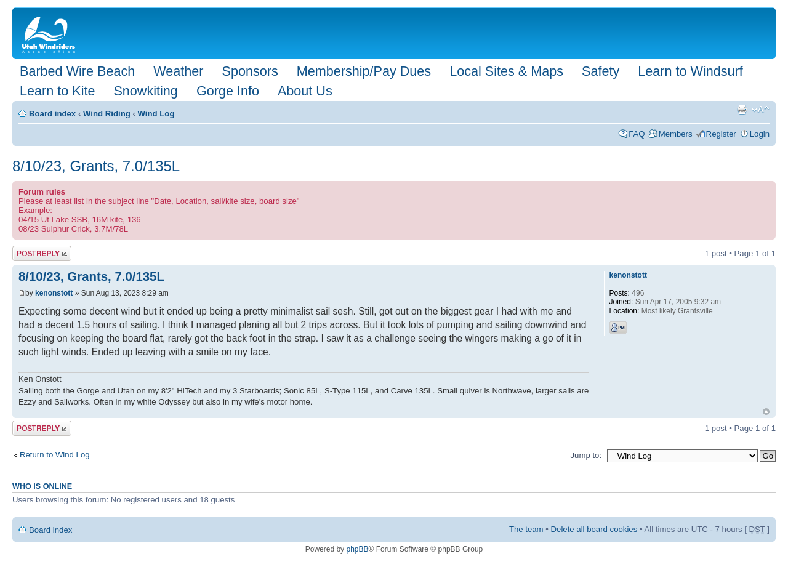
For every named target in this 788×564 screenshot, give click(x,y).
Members (676, 134)
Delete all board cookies (594, 529)
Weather (178, 71)
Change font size (761, 109)
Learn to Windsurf (690, 71)
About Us (305, 91)
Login (760, 134)
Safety (600, 71)
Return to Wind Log (55, 454)
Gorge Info (227, 91)
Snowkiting (145, 91)
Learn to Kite (57, 91)
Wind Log (156, 113)
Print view (742, 109)
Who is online (42, 486)
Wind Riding (107, 113)
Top (766, 411)
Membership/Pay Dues (364, 71)
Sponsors (250, 71)
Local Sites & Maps (506, 71)
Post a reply (41, 253)
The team (526, 529)
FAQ (637, 134)
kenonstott (54, 293)
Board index (52, 113)
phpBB (357, 549)
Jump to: (585, 455)
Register (721, 134)
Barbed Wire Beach (77, 71)
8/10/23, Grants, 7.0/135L (96, 166)
